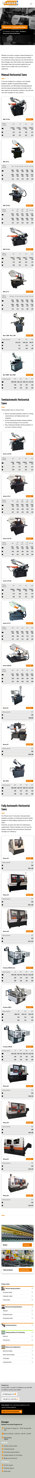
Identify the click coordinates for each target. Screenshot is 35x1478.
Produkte (23, 31)
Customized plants (9, 1449)
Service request (8, 1465)
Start (17, 31)
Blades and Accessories (10, 1458)
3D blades (18, 1358)
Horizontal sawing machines (12, 1452)
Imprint (6, 1439)
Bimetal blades (18, 1351)
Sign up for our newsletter (12, 1412)
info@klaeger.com (9, 1394)
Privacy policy (8, 1437)
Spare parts (7, 1471)
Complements (18, 1362)
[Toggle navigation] (31, 4)
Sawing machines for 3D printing (13, 1455)
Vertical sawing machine (10, 1446)
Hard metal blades (18, 1355)
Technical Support (9, 1468)
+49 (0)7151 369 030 (10, 1399)
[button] (17, 1292)
